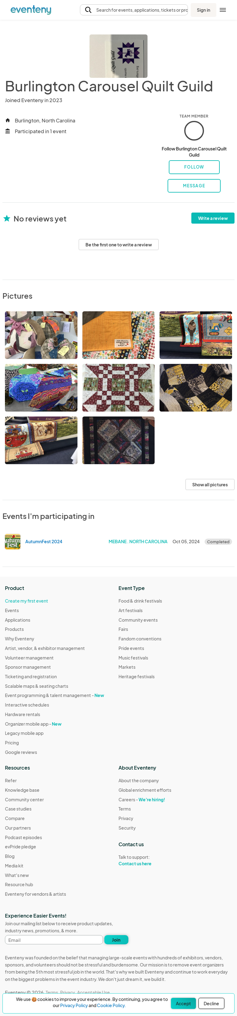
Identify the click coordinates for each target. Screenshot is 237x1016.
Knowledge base (22, 790)
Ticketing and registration (31, 676)
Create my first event (26, 601)
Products (14, 629)
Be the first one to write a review (118, 244)
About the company (138, 780)
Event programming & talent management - (54, 695)
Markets (126, 667)
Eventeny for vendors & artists (35, 894)
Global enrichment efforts (144, 790)
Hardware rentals (22, 714)
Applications (17, 620)
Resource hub (19, 884)
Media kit (14, 865)
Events (12, 610)
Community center (24, 799)
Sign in (203, 10)
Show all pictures (210, 484)
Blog (10, 856)
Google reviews (21, 752)
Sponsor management (28, 667)
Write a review (213, 218)
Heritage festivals (136, 676)
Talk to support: (144, 860)
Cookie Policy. (111, 1005)
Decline (211, 1003)
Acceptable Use (93, 992)
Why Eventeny (19, 638)
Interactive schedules (27, 704)
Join (116, 939)
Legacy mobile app (24, 733)
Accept (183, 1003)
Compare (15, 818)
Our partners (18, 828)
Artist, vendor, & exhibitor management (45, 648)
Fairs (123, 629)
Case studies (18, 808)
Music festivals (133, 657)
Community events (138, 620)
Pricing (12, 742)
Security (127, 828)
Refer (11, 780)
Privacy (125, 818)
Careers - (141, 799)
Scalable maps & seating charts (36, 686)
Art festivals (130, 610)
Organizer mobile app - (33, 724)
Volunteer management (29, 657)
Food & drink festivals (140, 601)
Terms (124, 808)
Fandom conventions (139, 638)
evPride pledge (20, 846)
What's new (17, 875)
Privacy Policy (74, 1005)
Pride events (131, 648)
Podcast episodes (23, 837)
